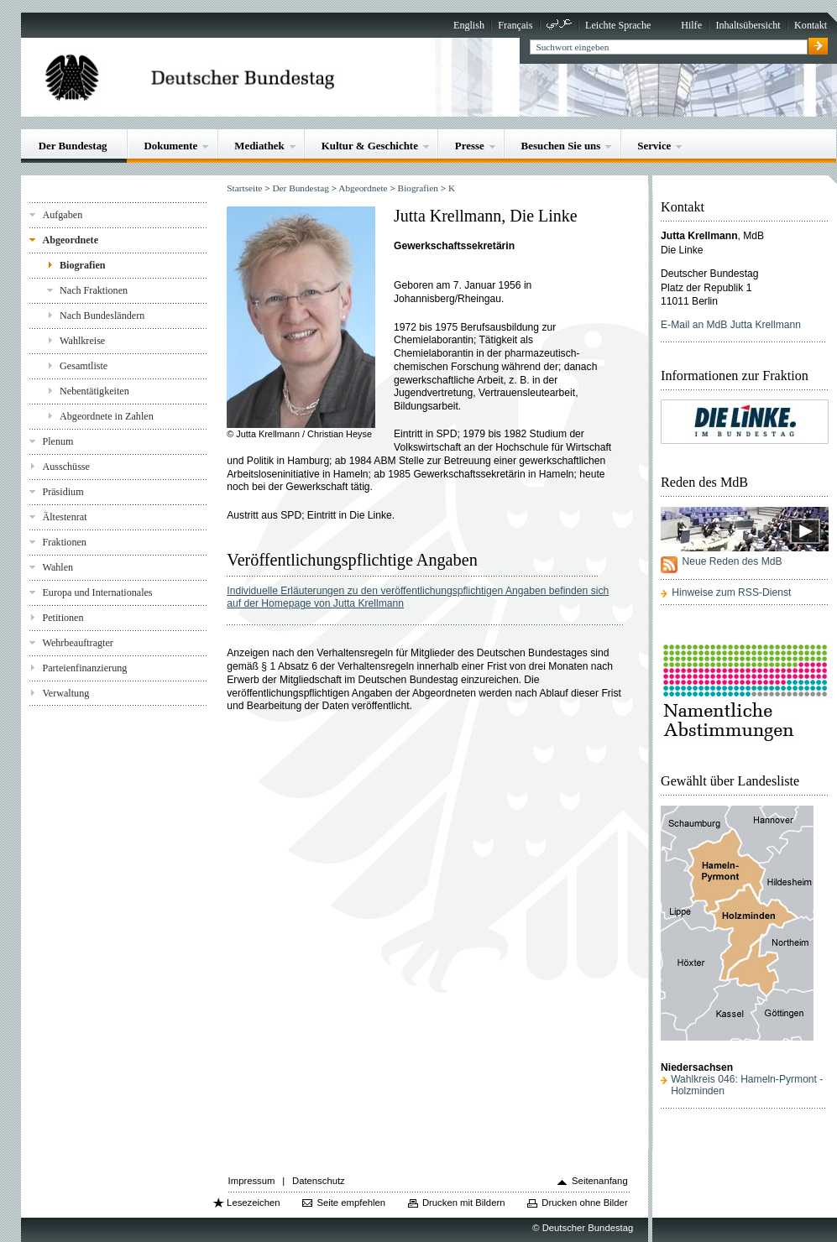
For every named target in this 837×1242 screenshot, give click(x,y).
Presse (469, 145)
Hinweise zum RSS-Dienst (731, 592)
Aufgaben (62, 215)
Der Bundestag (73, 145)
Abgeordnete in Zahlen (107, 416)
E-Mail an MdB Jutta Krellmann (731, 325)
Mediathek (259, 145)
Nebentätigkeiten (94, 391)
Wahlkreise (82, 341)
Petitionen (62, 618)
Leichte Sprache (618, 25)
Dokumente (170, 145)
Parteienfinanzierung (84, 668)
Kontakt (810, 25)
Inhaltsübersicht (747, 25)
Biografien (83, 265)
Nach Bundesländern (102, 315)
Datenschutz (318, 1181)
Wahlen (57, 567)
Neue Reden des (732, 561)
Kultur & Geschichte (370, 145)
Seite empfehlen (350, 1203)
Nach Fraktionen (94, 290)
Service (654, 145)
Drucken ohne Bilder (584, 1203)
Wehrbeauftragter (77, 643)
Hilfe (691, 25)
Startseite (244, 188)
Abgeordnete (70, 240)
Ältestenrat (64, 517)
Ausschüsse (66, 466)
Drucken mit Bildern (463, 1203)
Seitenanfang (600, 1181)
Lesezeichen (253, 1203)
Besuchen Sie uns (561, 145)
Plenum (57, 441)
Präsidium (62, 492)
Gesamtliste (83, 366)
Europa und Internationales (97, 592)
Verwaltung (65, 693)
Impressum (251, 1181)
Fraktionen (64, 542)
